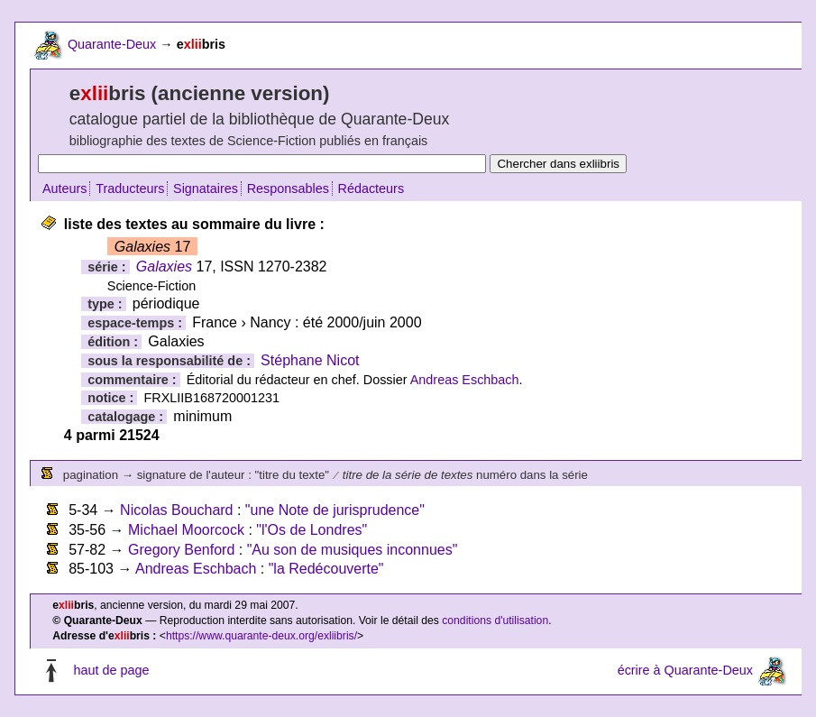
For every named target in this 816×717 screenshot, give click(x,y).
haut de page (111, 670)
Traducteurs (130, 188)
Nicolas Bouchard (176, 510)
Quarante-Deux (112, 44)
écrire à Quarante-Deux (685, 670)
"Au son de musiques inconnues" (352, 549)
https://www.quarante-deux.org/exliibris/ (261, 636)
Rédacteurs (371, 188)
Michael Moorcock (186, 530)
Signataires (205, 188)
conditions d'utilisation (495, 620)
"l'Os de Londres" (311, 530)
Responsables (288, 188)
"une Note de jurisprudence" (335, 510)
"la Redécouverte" (326, 568)
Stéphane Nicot (310, 360)
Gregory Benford (181, 549)
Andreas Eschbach (464, 379)
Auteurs (64, 188)
